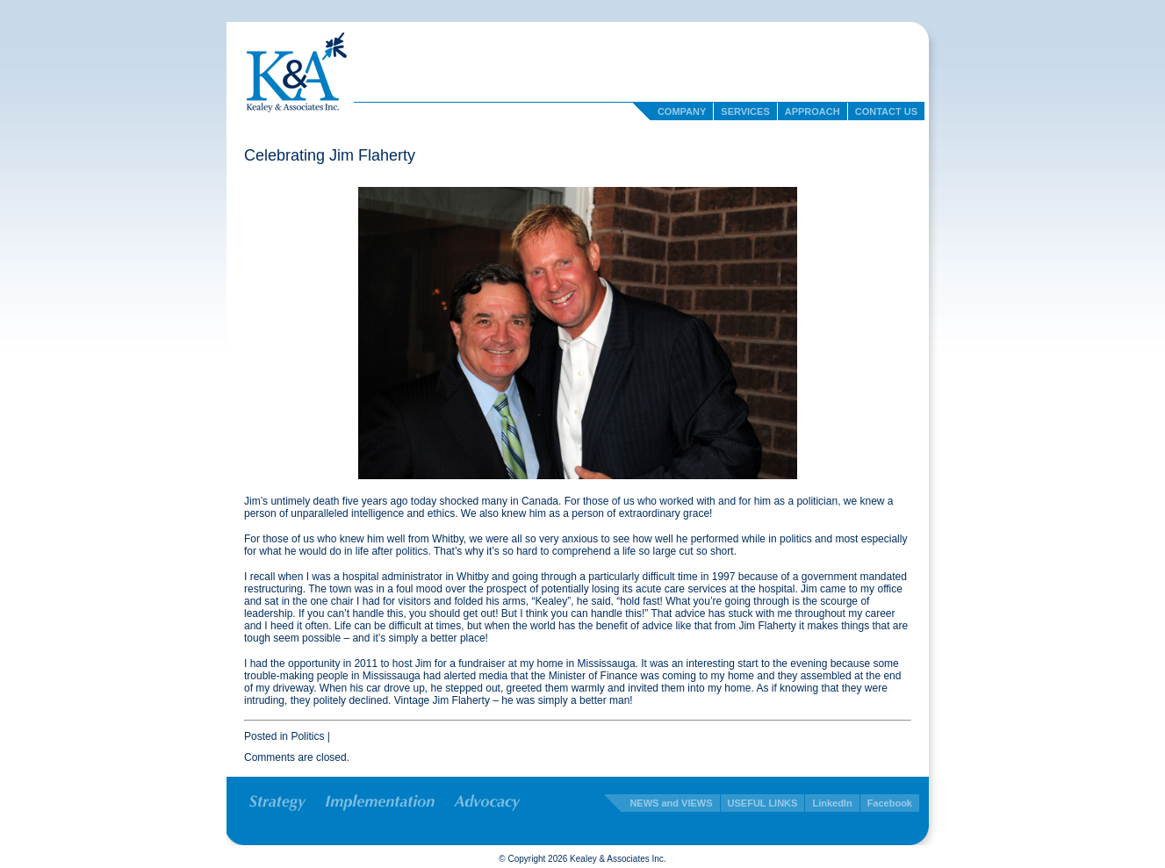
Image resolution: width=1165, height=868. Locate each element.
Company (682, 111)
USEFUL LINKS (763, 803)
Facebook (889, 803)
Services (745, 111)
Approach (812, 111)
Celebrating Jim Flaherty (329, 155)
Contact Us (886, 111)
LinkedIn (832, 803)
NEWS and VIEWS (670, 803)
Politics (307, 736)
